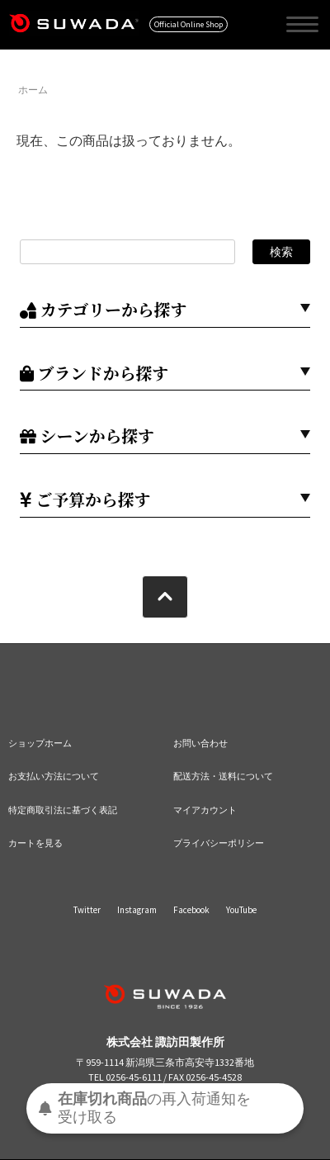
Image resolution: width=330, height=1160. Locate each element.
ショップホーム (40, 743)
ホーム (33, 89)
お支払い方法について (53, 776)
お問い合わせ (200, 743)
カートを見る (35, 843)
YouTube (241, 910)
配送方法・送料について (223, 776)
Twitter (87, 910)
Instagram (137, 910)
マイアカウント (205, 810)
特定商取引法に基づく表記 (62, 810)
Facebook (191, 910)
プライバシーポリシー (218, 843)
